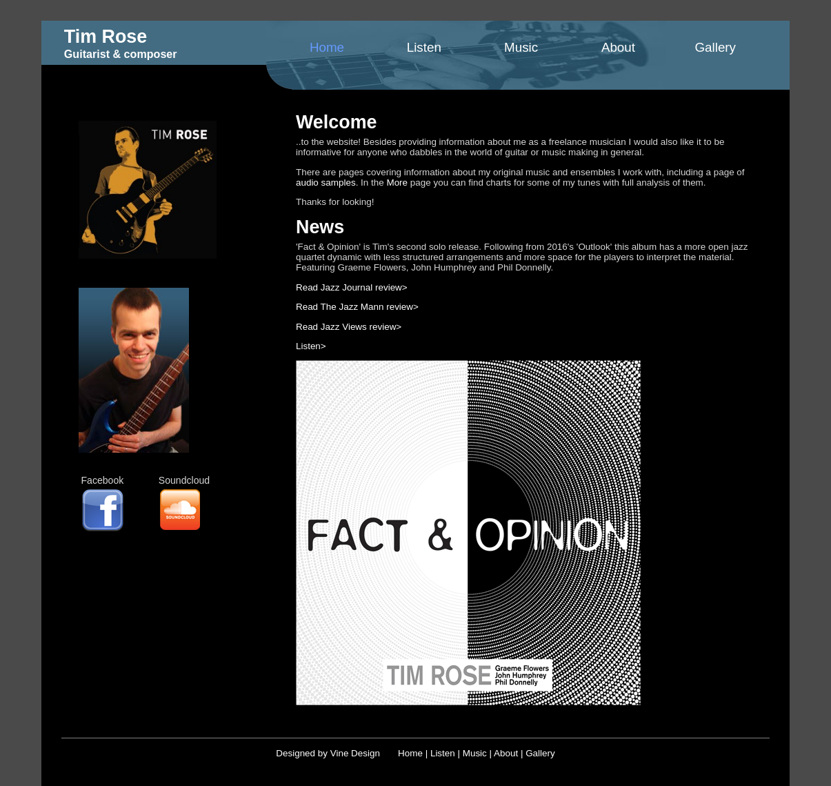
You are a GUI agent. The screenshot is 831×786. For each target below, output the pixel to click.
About (618, 47)
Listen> (311, 346)
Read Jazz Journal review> (352, 287)
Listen (424, 47)
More (397, 182)
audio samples (326, 182)
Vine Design (355, 753)
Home (327, 47)
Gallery (715, 47)
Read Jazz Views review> (348, 327)
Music (521, 47)
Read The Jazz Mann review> (357, 307)
